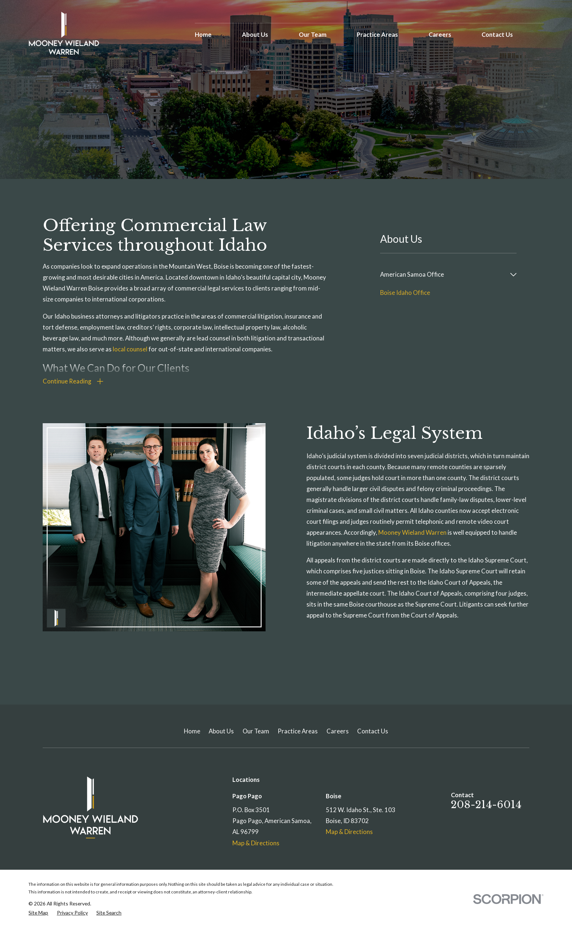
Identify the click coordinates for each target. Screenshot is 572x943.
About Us (221, 731)
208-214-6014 (486, 804)
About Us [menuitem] (255, 34)
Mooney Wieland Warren (418, 532)
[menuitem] (443, 274)
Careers (337, 731)
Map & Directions (255, 843)
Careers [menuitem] (440, 34)
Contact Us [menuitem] (497, 34)
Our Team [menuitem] (312, 34)
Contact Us (372, 731)
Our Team (256, 731)
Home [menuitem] (203, 34)
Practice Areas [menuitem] (377, 34)
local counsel (130, 349)
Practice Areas (298, 731)
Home (192, 731)
